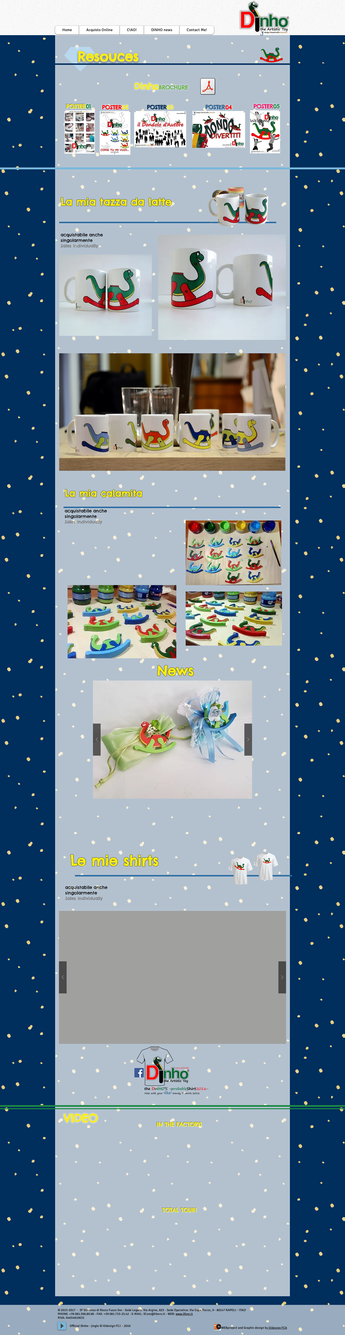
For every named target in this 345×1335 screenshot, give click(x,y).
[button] (132, 30)
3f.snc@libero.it (154, 1314)
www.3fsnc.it (184, 1314)
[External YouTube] (141, 1162)
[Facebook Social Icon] (139, 1072)
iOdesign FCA (277, 1328)
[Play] (62, 1326)
